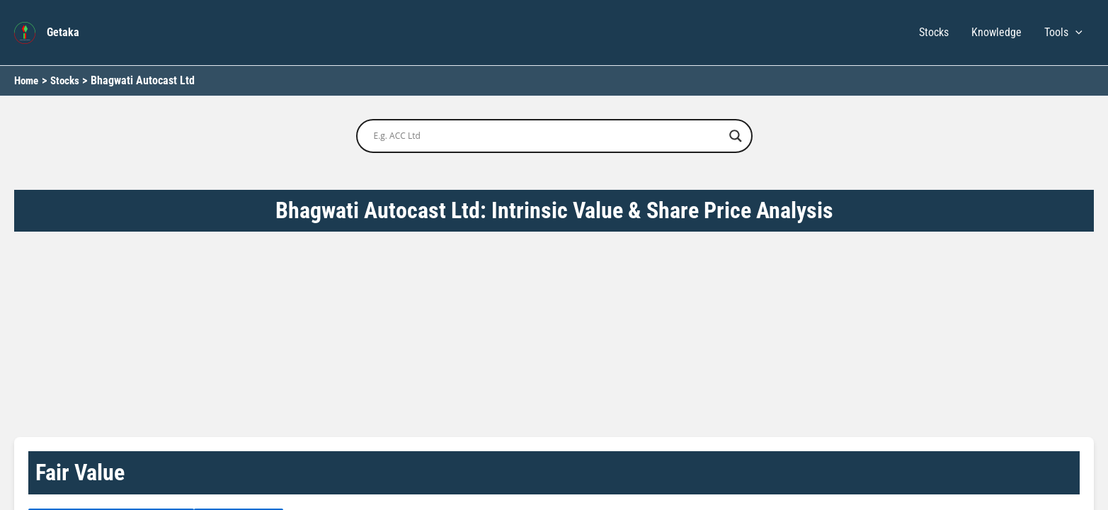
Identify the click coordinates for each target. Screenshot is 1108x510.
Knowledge (996, 32)
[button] (1075, 32)
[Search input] (548, 136)
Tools (1063, 32)
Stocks (934, 32)
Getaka (63, 32)
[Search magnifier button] (736, 136)
